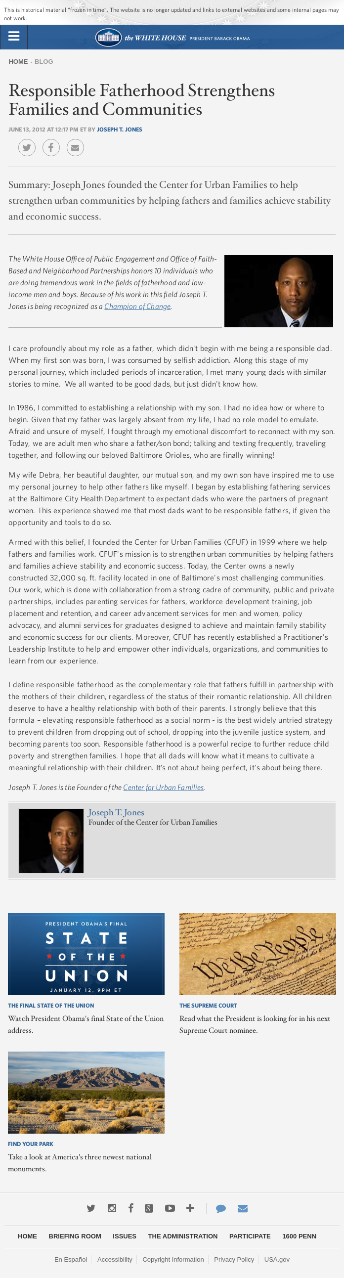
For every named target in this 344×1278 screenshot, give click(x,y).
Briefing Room (75, 1236)
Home (18, 61)
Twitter (29, 140)
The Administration (183, 1236)
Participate (250, 1236)
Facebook (54, 140)
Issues (124, 1236)
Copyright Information (173, 1259)
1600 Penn (299, 1236)
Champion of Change (137, 306)
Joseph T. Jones (119, 129)
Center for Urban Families (163, 787)
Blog (44, 61)
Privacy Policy (234, 1259)
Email (78, 140)
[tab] (13, 36)
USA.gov (277, 1259)
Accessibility (114, 1259)
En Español (70, 1259)
